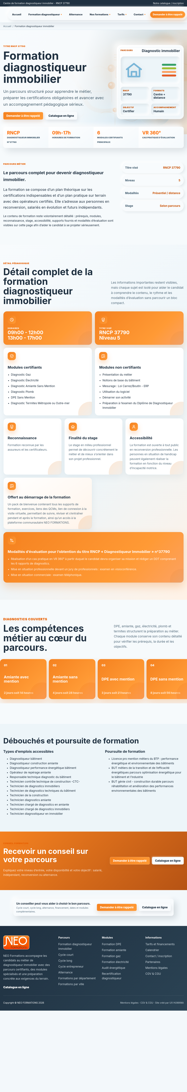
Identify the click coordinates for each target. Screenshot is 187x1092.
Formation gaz (111, 956)
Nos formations (100, 14)
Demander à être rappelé (168, 14)
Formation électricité (115, 962)
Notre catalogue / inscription (168, 3)
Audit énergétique (113, 968)
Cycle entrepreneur (71, 966)
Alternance (75, 14)
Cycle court (65, 954)
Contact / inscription (158, 956)
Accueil (16, 14)
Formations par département (77, 978)
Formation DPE (111, 944)
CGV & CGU (153, 973)
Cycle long (65, 960)
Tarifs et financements (160, 944)
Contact (139, 14)
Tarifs (121, 14)
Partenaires (152, 962)
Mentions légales (156, 968)
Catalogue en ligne (61, 115)
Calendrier (152, 950)
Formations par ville (71, 984)
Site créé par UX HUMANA (169, 1002)
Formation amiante (114, 950)
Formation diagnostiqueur (45, 14)
